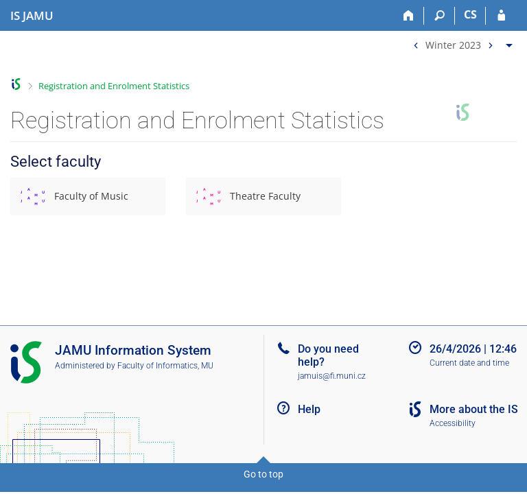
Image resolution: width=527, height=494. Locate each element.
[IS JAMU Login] (501, 16)
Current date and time (469, 363)
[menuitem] (461, 42)
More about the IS (474, 409)
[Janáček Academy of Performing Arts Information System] (32, 16)
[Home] (408, 16)
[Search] (439, 16)
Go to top (263, 474)
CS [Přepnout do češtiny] (470, 14)
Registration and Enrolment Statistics (113, 86)
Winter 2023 (453, 44)
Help (309, 409)
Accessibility (453, 423)
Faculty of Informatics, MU (165, 365)
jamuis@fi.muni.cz (332, 376)
